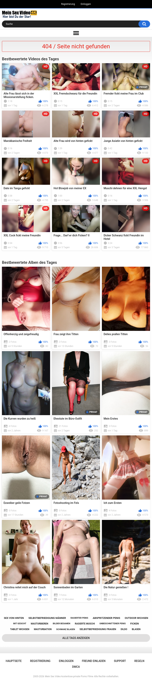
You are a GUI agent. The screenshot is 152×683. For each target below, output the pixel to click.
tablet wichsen (19, 629)
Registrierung (68, 4)
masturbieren (39, 623)
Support (120, 661)
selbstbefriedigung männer (47, 618)
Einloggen (86, 4)
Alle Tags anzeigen (76, 638)
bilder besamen (61, 623)
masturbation (43, 629)
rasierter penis (79, 618)
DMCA (76, 666)
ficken (134, 623)
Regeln (139, 661)
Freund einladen (94, 661)
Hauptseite (14, 661)
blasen (136, 629)
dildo (124, 629)
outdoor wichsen (136, 618)
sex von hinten (14, 618)
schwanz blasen (65, 629)
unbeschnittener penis (112, 623)
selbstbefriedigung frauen (97, 629)
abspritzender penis (106, 618)
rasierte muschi (85, 623)
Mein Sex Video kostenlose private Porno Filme (69, 676)
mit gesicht (19, 623)
